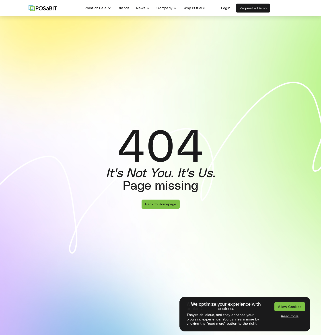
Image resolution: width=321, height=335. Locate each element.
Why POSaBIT (195, 8)
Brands (124, 8)
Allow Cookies (289, 307)
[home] (43, 8)
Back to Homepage (160, 204)
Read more (289, 316)
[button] (97, 8)
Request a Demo (253, 8)
